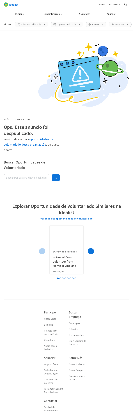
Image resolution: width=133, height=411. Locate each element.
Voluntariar (84, 14)
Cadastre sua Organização (51, 305)
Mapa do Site (50, 374)
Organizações (76, 268)
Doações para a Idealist (77, 311)
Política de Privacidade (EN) (52, 367)
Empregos (74, 257)
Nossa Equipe (76, 304)
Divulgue (48, 258)
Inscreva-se (114, 4)
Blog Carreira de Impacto (77, 276)
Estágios (73, 262)
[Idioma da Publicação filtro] (31, 24)
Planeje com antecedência (51, 266)
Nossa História (77, 298)
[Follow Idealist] (51, 403)
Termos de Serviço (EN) (53, 357)
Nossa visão (50, 252)
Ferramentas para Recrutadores (53, 324)
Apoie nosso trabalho (50, 281)
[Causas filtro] (96, 24)
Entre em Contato (53, 350)
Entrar (102, 4)
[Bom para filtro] (120, 24)
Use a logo (49, 273)
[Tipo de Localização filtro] (67, 24)
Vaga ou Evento (52, 298)
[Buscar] (125, 4)
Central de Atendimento (51, 342)
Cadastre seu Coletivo (50, 314)
